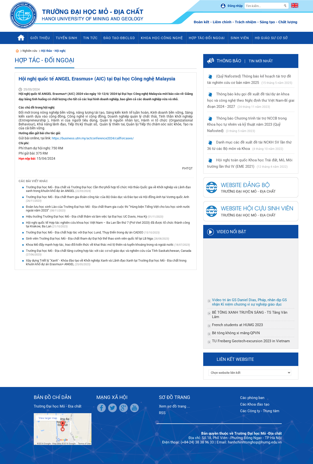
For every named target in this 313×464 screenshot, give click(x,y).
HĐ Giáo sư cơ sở (271, 38)
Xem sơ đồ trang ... (174, 406)
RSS (162, 413)
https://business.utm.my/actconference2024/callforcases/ (93, 138)
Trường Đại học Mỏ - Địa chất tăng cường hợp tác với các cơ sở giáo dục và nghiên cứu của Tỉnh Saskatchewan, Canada (108, 251)
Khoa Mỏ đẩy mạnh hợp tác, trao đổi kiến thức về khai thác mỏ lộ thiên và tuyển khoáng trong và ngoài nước (100, 244)
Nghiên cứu (29, 51)
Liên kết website (235, 359)
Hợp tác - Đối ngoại (44, 60)
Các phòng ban (252, 398)
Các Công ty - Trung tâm (259, 411)
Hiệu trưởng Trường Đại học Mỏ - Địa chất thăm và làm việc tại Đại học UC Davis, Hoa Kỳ (87, 216)
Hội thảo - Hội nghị (53, 51)
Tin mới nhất (261, 61)
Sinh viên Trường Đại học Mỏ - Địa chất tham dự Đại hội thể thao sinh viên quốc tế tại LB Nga (90, 238)
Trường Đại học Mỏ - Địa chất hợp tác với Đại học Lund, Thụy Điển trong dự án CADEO (85, 232)
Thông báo (229, 60)
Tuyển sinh (66, 38)
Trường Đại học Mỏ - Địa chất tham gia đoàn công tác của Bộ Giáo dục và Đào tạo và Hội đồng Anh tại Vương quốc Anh (107, 197)
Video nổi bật (231, 231)
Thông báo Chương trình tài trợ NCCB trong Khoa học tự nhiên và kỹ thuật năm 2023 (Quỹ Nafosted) (247, 124)
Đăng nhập (235, 6)
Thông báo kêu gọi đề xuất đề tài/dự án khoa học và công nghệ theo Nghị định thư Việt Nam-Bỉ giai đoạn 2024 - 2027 (250, 100)
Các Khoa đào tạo (254, 404)
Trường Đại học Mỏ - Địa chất (57, 406)
